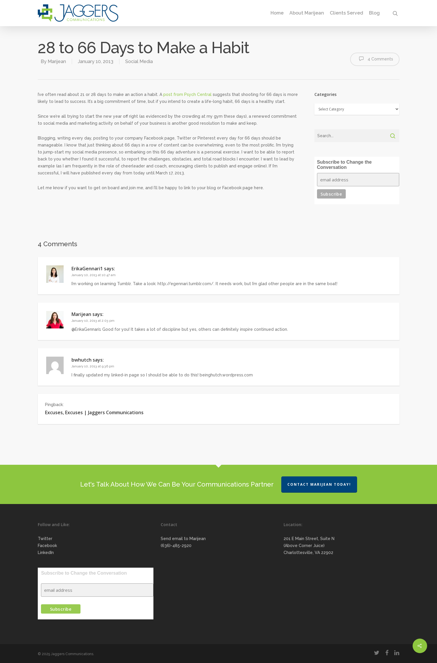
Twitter (45, 538)
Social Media (139, 61)
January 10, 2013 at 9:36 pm (92, 366)
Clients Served (346, 13)
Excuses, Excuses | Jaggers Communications (94, 412)
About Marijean (306, 13)
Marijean (57, 61)
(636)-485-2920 (176, 545)
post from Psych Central (187, 94)
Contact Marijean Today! (319, 484)
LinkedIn (46, 552)
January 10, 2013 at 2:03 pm (92, 321)
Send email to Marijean (183, 538)
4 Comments (375, 58)
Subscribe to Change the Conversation (344, 165)
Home (277, 13)
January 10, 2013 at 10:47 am (93, 275)
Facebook (47, 545)
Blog (374, 13)
